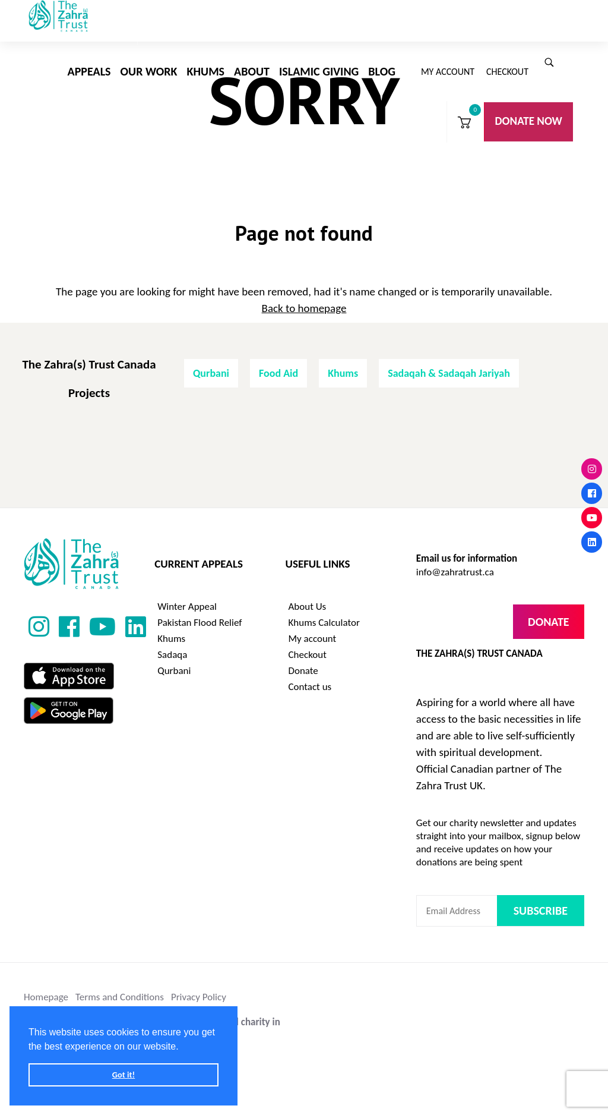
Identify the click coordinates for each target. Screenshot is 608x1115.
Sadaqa (172, 646)
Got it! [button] (123, 1074)
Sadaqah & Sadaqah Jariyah (449, 364)
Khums (206, 71)
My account (447, 71)
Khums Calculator (324, 613)
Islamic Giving (319, 71)
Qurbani (211, 364)
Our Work (149, 71)
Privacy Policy (198, 988)
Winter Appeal (187, 597)
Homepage (46, 988)
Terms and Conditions (119, 988)
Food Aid (278, 364)
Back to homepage (304, 299)
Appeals (89, 71)
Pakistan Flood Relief (199, 613)
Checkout (507, 71)
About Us (308, 597)
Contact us (310, 678)
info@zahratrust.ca (455, 563)
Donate (303, 662)
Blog (381, 71)
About (252, 71)
